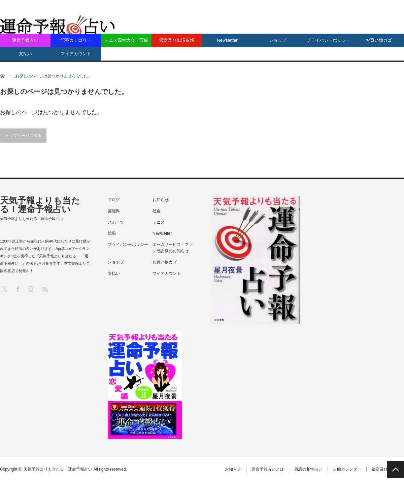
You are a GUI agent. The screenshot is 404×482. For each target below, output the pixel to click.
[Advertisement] (318, 60)
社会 (157, 211)
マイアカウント (76, 53)
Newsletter (227, 40)
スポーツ (116, 222)
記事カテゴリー (76, 40)
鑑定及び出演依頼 (176, 40)
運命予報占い (25, 40)
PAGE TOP (395, 469)
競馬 (112, 233)
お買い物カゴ (379, 40)
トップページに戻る (23, 135)
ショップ (278, 40)
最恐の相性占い (308, 469)
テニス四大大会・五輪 (126, 40)
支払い (25, 53)
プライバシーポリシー (328, 40)
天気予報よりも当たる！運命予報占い (40, 204)
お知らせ (161, 199)
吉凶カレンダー (347, 469)
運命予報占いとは (267, 469)
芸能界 (114, 211)
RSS (44, 289)
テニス (159, 222)
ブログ (114, 199)
